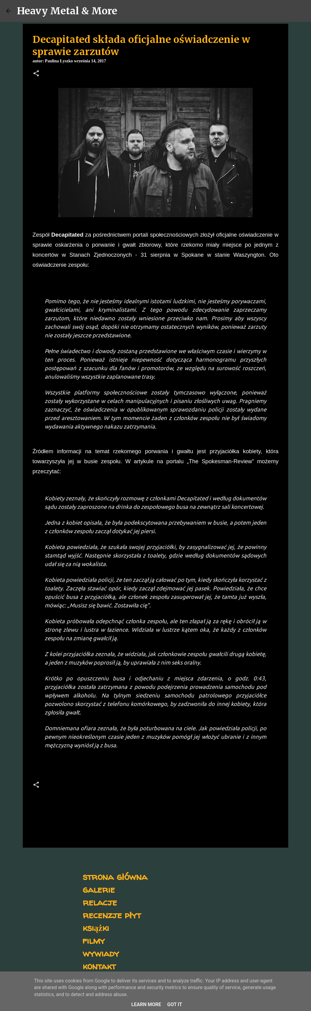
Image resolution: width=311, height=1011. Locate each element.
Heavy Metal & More (67, 11)
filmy (94, 940)
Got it (174, 1004)
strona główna (115, 876)
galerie (99, 889)
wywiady (101, 953)
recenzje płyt (112, 915)
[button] (36, 74)
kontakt (99, 966)
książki (96, 927)
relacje (100, 902)
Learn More (146, 1004)
